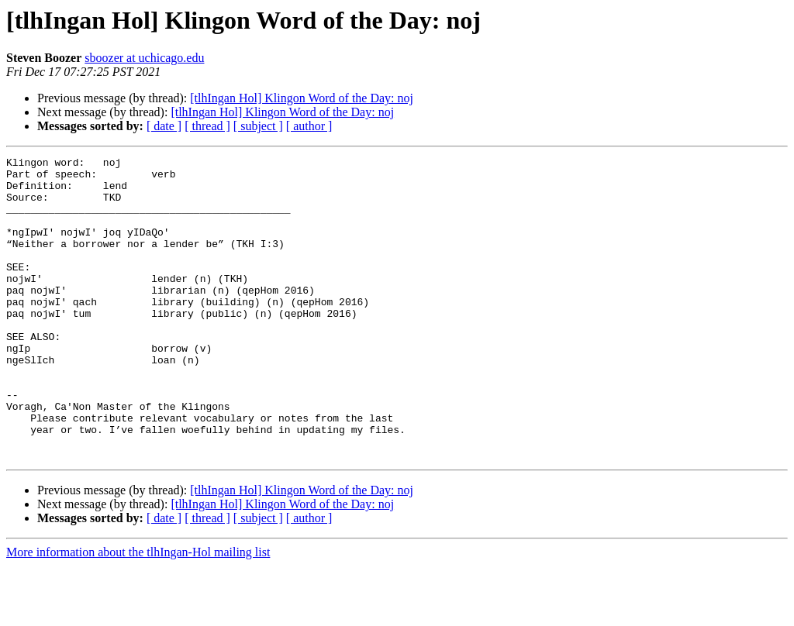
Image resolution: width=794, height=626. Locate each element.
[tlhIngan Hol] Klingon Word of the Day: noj (301, 98)
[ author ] (309, 125)
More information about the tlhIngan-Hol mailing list (138, 612)
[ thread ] (207, 125)
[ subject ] (258, 125)
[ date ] (164, 125)
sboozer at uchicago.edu (144, 57)
